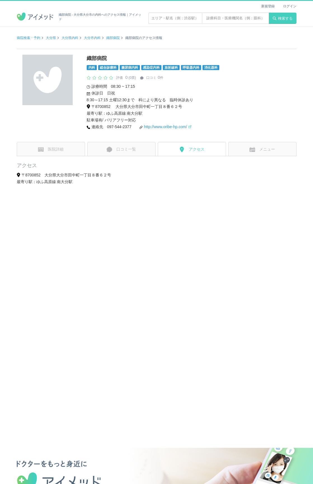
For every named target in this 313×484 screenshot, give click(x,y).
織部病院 (113, 38)
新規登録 (268, 6)
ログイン (289, 6)
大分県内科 (70, 38)
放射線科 (171, 68)
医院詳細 (50, 149)
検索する (283, 18)
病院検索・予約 (28, 38)
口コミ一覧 (121, 149)
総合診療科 (108, 68)
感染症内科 (151, 68)
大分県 (51, 38)
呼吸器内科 (191, 68)
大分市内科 (92, 38)
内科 (91, 68)
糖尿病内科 (129, 68)
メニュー (262, 149)
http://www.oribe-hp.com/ (167, 127)
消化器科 (211, 68)
